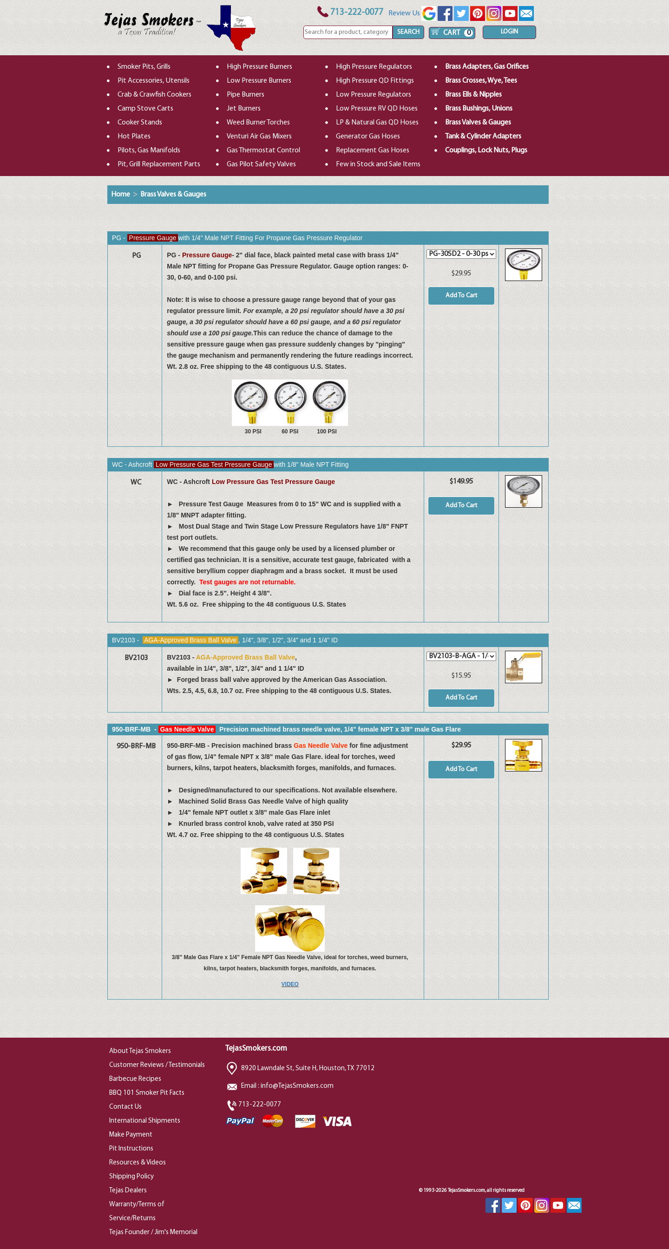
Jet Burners (244, 108)
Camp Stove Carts (145, 108)
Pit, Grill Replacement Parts (159, 164)
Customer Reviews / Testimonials (157, 1065)
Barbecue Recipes (135, 1079)
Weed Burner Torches (258, 122)
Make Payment (130, 1134)
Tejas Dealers (128, 1190)
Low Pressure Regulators (373, 94)
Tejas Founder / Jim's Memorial (153, 1232)
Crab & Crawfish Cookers (154, 94)
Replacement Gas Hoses (372, 150)
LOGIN (509, 31)
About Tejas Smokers (140, 1051)
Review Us (412, 13)
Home (120, 194)
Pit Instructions (131, 1148)
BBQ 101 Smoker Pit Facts (146, 1093)
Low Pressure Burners (259, 81)
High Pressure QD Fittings (375, 81)
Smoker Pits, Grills (144, 67)
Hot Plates (134, 136)
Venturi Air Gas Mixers (259, 136)
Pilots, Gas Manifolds (149, 150)
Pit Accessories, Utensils (154, 81)
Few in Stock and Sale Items (378, 164)
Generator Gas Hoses (368, 136)
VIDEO (290, 984)
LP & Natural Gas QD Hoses (377, 122)
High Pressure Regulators (374, 67)
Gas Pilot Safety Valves (261, 164)
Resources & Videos (137, 1162)
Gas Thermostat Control (263, 150)
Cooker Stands (140, 122)
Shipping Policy (131, 1176)
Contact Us (125, 1107)
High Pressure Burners (259, 67)
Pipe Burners (245, 94)
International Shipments (144, 1121)
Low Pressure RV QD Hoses (377, 108)
